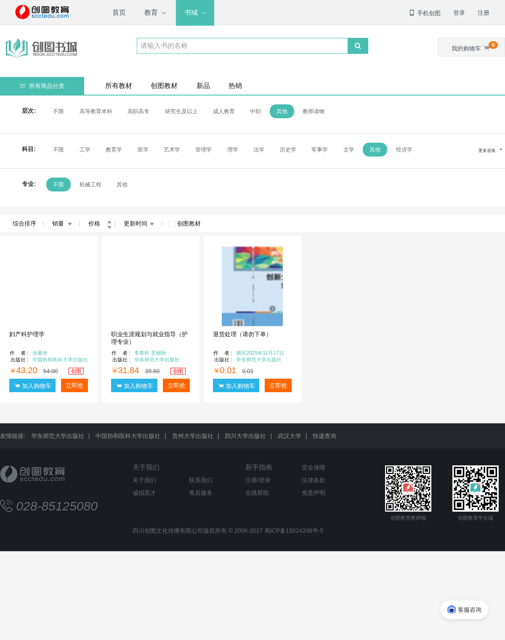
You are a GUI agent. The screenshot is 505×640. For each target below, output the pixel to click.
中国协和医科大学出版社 (128, 436)
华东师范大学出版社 (57, 436)
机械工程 (90, 184)
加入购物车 (33, 385)
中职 (255, 111)
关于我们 (146, 467)
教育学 (114, 149)
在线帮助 (257, 492)
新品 (203, 85)
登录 (459, 12)
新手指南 (258, 467)
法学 (258, 149)
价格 (100, 223)
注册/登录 (258, 480)
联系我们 (201, 480)
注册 (483, 12)
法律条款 (313, 480)
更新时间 (139, 223)
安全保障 (313, 467)
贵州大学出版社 (192, 436)
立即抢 (74, 385)
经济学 (404, 149)
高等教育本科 (95, 111)
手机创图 (425, 13)
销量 (62, 223)
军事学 (319, 149)
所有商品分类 (42, 85)
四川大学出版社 (245, 436)
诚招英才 (144, 492)
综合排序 (24, 223)
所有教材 (118, 85)
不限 (58, 111)
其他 (281, 111)
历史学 (288, 149)
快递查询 (324, 436)
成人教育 (224, 111)
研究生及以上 (181, 111)
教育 (151, 12)
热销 (235, 85)
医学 (142, 149)
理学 (232, 149)
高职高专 (138, 111)
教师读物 (313, 111)
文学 (348, 149)
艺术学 (172, 149)
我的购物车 (475, 46)
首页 (119, 12)
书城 (191, 12)
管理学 (203, 149)
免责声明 (313, 492)
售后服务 (201, 492)
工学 (84, 149)
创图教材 (164, 85)
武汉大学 (289, 436)
